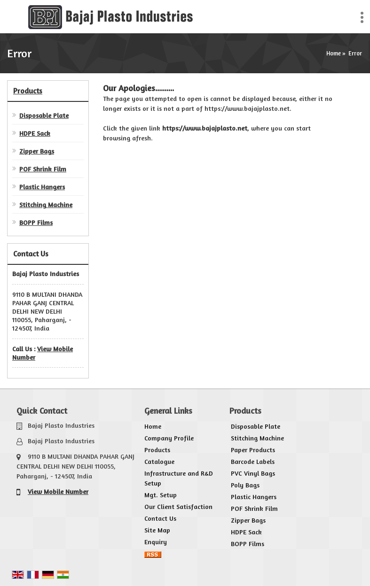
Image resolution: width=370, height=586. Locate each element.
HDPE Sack (34, 133)
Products (27, 90)
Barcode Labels (253, 461)
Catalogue (159, 461)
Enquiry (155, 542)
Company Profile (169, 438)
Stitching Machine (45, 204)
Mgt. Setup (160, 495)
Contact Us (160, 518)
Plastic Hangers (42, 187)
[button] (58, 491)
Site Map (157, 530)
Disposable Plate (44, 115)
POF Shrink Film (42, 169)
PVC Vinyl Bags (253, 473)
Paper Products (253, 450)
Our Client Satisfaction (178, 506)
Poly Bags (245, 485)
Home (333, 53)
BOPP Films (36, 222)
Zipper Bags (36, 151)
